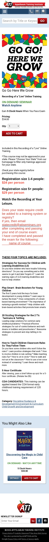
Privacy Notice (7, 533)
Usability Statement (22, 533)
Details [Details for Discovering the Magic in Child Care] (14, 478)
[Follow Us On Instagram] (45, 520)
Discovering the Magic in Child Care (24, 456)
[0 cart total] (37, 11)
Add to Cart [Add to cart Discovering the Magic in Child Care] (31, 478)
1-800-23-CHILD (31, 11)
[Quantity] (13, 126)
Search (43, 11)
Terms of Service (28, 539)
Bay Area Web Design (39, 533)
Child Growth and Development (18, 406)
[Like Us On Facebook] (39, 520)
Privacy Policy (13, 539)
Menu (4, 11)
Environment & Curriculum (30, 404)
